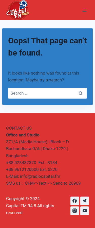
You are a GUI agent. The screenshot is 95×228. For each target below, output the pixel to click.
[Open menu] (84, 10)
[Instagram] (74, 210)
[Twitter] (84, 201)
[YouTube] (84, 210)
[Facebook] (74, 201)
